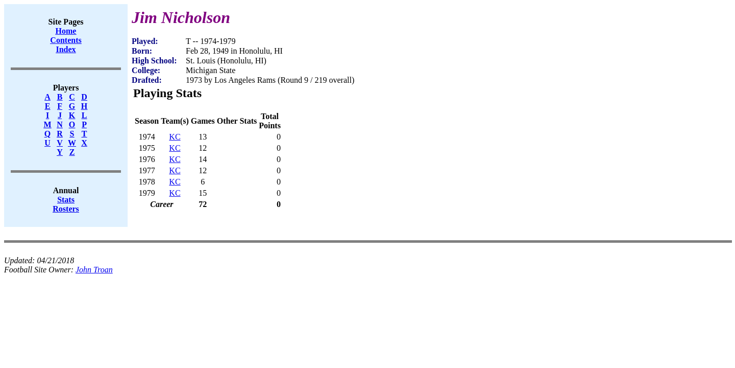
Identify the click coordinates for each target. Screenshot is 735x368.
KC (174, 136)
